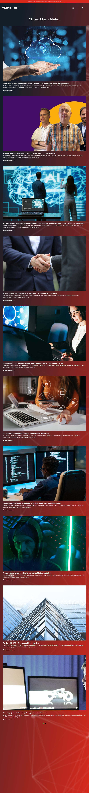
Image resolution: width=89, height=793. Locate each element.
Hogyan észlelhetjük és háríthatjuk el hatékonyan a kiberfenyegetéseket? (32, 504)
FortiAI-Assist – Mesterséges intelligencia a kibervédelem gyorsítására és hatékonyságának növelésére (43, 224)
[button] (73, 8)
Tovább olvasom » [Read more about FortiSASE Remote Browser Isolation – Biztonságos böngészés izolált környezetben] (8, 90)
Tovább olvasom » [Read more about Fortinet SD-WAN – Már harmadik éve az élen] (8, 651)
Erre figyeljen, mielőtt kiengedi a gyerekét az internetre (25, 714)
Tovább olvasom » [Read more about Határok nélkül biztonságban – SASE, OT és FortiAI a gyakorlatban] (8, 160)
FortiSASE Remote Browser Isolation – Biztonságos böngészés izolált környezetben (36, 84)
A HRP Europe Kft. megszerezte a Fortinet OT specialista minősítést (30, 294)
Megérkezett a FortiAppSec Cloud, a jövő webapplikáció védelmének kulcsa (33, 364)
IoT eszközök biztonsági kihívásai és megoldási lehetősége (26, 434)
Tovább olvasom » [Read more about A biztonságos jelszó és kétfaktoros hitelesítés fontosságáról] (8, 580)
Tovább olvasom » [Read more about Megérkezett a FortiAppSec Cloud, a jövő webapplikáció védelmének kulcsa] (8, 370)
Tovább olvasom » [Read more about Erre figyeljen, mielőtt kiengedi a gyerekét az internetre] (8, 721)
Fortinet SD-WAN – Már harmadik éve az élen (21, 644)
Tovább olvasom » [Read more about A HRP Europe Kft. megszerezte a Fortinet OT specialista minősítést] (8, 300)
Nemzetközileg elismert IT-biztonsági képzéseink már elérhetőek (44, 1)
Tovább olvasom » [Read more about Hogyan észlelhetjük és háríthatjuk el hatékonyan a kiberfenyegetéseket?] (8, 510)
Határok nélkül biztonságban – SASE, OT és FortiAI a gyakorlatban (29, 154)
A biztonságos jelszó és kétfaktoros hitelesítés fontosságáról (27, 574)
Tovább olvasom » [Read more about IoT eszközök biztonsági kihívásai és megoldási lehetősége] (8, 440)
